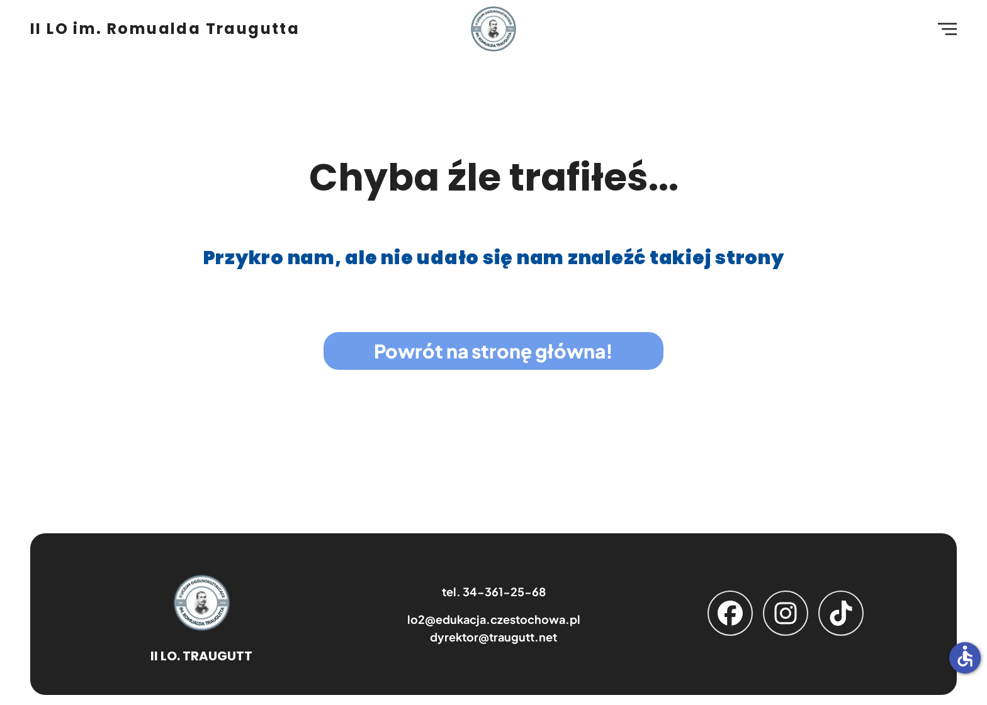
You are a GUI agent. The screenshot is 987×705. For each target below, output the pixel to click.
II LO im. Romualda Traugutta (165, 29)
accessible (965, 656)
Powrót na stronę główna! (493, 351)
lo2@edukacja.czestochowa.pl (493, 619)
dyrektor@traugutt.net (493, 637)
